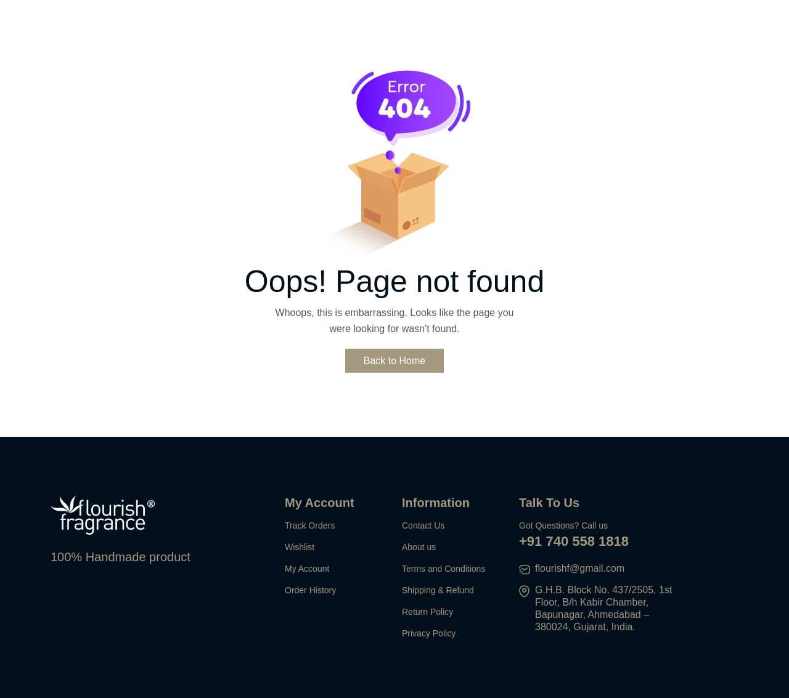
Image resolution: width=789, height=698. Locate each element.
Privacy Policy (429, 633)
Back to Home (394, 360)
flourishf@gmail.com (579, 568)
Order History (310, 590)
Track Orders (310, 525)
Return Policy (427, 612)
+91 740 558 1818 (574, 541)
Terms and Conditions (443, 569)
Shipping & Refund (438, 590)
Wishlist (299, 547)
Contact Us (423, 525)
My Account (307, 569)
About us (419, 547)
